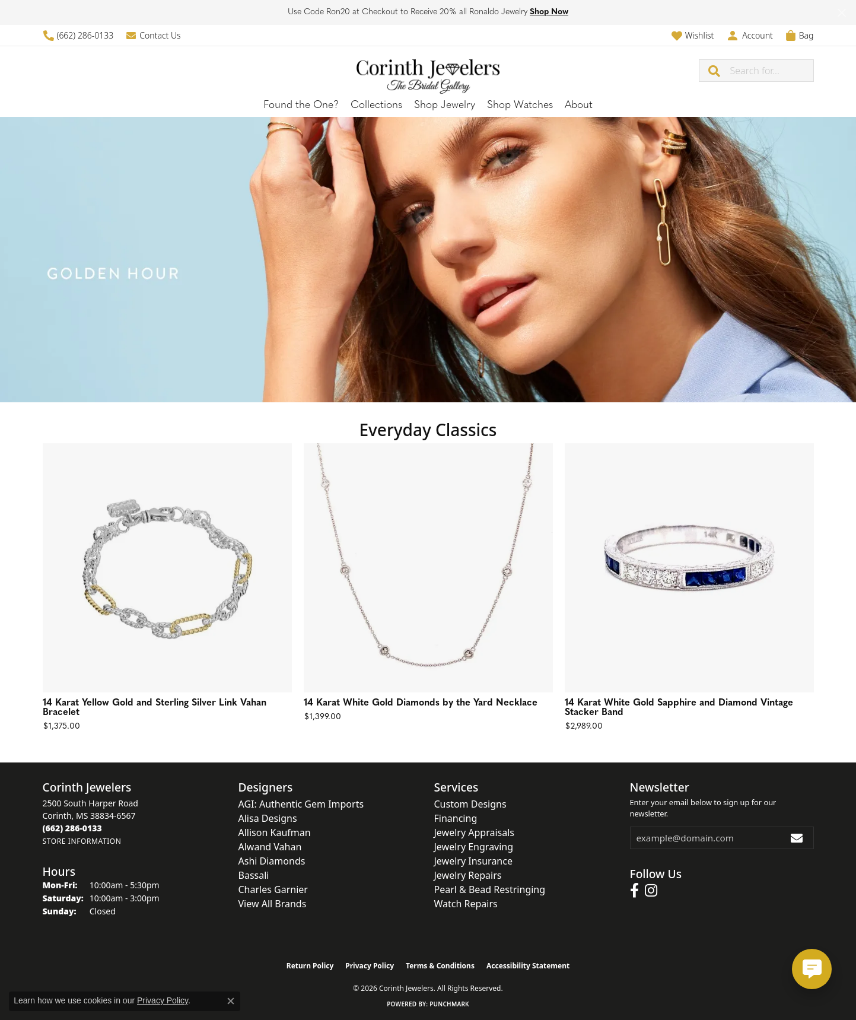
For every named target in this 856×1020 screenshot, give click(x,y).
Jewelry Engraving (474, 846)
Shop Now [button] (549, 12)
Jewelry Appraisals (474, 832)
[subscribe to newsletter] (797, 838)
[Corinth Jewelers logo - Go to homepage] (428, 70)
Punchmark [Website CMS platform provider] (449, 1004)
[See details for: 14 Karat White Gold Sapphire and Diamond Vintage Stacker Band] (689, 567)
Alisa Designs (267, 818)
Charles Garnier (273, 889)
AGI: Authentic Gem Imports (301, 804)
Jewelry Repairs (468, 875)
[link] (78, 35)
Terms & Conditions (440, 966)
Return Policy (310, 966)
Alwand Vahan (270, 846)
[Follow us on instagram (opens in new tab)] (651, 891)
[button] (692, 35)
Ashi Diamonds (272, 861)
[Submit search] (715, 70)
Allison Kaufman (274, 832)
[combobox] (771, 70)
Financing (456, 818)
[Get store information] (82, 841)
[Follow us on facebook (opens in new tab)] (634, 891)
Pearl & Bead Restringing (490, 889)
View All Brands (272, 903)
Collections (376, 105)
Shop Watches (520, 105)
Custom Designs (470, 804)
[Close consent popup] (230, 1001)
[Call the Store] (72, 828)
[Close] (841, 12)
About (579, 105)
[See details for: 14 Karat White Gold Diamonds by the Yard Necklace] (428, 567)
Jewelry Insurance (473, 861)
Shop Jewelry (444, 105)
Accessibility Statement (527, 966)
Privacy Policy (369, 966)
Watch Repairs (466, 903)
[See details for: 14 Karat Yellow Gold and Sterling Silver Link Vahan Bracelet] (167, 567)
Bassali (253, 875)
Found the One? (301, 105)
